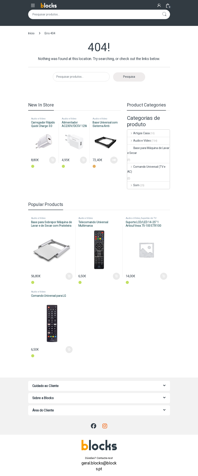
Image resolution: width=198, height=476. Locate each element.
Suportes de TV (148, 218)
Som (133, 185)
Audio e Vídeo (38, 118)
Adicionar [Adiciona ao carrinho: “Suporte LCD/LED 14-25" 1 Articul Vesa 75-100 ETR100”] (163, 276)
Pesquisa (164, 14)
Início (31, 33)
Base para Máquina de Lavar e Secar (148, 150)
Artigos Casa (138, 133)
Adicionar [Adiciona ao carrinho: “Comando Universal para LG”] (69, 349)
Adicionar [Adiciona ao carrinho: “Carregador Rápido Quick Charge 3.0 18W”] (52, 160)
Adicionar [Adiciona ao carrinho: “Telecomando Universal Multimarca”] (116, 276)
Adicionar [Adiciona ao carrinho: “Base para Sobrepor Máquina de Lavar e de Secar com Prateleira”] (69, 276)
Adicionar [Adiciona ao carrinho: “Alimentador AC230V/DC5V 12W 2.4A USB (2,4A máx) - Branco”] (83, 160)
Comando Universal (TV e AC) (146, 169)
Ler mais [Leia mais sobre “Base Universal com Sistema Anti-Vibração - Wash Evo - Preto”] (114, 160)
